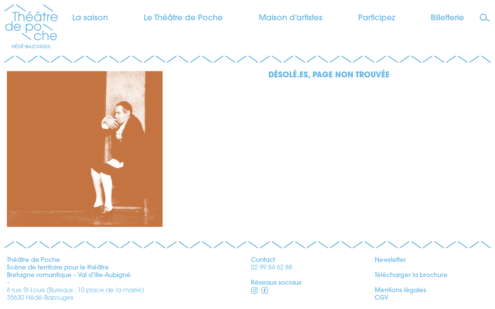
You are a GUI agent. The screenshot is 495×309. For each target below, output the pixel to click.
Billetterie (447, 18)
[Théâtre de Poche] (30, 27)
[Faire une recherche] (486, 18)
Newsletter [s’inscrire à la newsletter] (390, 260)
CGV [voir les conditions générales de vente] (381, 298)
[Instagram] (264, 291)
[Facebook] (254, 291)
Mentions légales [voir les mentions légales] (400, 290)
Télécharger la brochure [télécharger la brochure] (411, 275)
